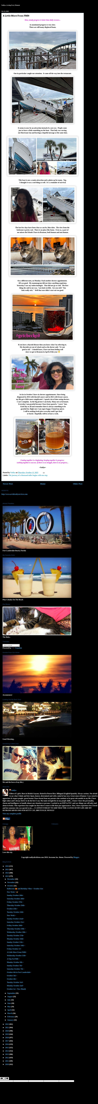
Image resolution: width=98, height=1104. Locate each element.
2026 (7, 866)
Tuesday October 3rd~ (15, 982)
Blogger (76, 857)
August (10, 996)
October (10, 886)
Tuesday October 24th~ (15, 912)
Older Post (77, 484)
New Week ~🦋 (12, 892)
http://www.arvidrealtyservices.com (14, 494)
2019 (7, 1034)
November (11, 882)
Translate (17, 648)
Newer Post (8, 484)
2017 (7, 1041)
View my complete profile (12, 814)
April (9, 1010)
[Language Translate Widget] (11, 645)
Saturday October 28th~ (16, 899)
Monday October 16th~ (15, 939)
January (10, 1020)
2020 (7, 1031)
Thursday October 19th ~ (16, 929)
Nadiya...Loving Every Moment (10, 5)
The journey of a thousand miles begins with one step (28, 475)
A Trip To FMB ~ (13, 959)
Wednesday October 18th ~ (17, 932)
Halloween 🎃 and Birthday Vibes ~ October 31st (25, 889)
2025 (7, 869)
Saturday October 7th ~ (15, 969)
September (11, 993)
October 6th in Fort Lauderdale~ (19, 972)
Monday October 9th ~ (15, 962)
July (9, 1000)
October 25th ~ (12, 909)
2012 (7, 1058)
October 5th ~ (12, 976)
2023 (7, 876)
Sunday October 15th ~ (15, 942)
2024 (7, 873)
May (9, 1007)
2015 (7, 1048)
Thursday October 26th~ (16, 905)
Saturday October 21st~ (15, 922)
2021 (7, 1027)
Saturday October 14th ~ (16, 945)
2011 (7, 1061)
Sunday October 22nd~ (15, 919)
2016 (7, 1044)
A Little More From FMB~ (17, 952)
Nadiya (13, 790)
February (11, 1017)
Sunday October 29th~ (15, 895)
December (11, 879)
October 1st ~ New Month (16, 989)
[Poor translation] (6, 1078)
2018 (7, 1037)
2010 (7, 1064)
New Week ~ (11, 915)
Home (42, 484)
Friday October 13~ (14, 949)
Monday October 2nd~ (15, 986)
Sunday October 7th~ (15, 966)
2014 (7, 1051)
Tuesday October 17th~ (15, 935)
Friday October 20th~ (15, 925)
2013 (7, 1054)
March (10, 1013)
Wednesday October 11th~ (16, 955)
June (9, 1003)
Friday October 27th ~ (15, 902)
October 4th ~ (12, 979)
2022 (7, 1024)
